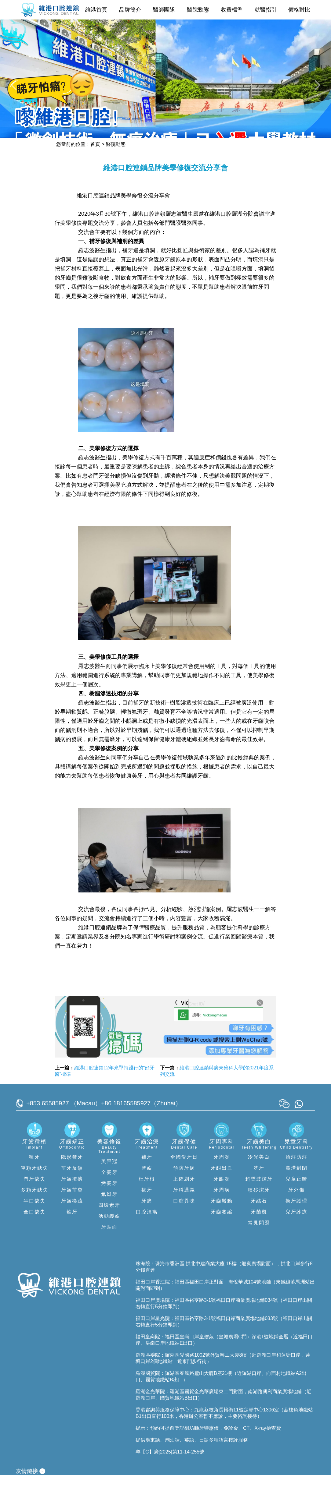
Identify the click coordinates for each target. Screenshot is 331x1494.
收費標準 (232, 10)
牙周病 (221, 1208)
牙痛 (146, 1219)
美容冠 (109, 1180)
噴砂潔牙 (259, 1208)
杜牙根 (147, 1197)
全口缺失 (34, 1230)
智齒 (146, 1186)
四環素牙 (109, 1224)
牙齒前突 (72, 1208)
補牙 (146, 1175)
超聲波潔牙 (259, 1197)
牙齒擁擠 (72, 1197)
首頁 (95, 163)
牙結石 (259, 1219)
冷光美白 (259, 1175)
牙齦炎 (221, 1197)
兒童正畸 (296, 1197)
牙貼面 (109, 1246)
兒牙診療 (296, 1230)
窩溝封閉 (296, 1186)
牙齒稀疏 (72, 1219)
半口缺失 (34, 1219)
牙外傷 (296, 1208)
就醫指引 (266, 10)
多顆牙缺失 (34, 1208)
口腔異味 (184, 1219)
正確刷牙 (184, 1197)
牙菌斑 (259, 1230)
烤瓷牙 (109, 1202)
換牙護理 (296, 1219)
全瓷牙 (109, 1191)
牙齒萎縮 (222, 1230)
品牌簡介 (130, 10)
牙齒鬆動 (222, 1219)
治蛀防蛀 (296, 1175)
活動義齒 (109, 1235)
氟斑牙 (109, 1213)
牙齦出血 (222, 1186)
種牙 (34, 1175)
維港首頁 (96, 10)
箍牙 (72, 1230)
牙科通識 (184, 1208)
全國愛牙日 (184, 1175)
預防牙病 (184, 1186)
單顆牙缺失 (34, 1186)
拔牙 (146, 1208)
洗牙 (258, 1186)
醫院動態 (198, 10)
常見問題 (259, 1241)
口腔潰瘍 (147, 1230)
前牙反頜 (72, 1186)
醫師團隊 (164, 10)
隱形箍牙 (72, 1175)
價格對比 (299, 10)
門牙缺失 (34, 1197)
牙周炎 (221, 1175)
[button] (14, 94)
